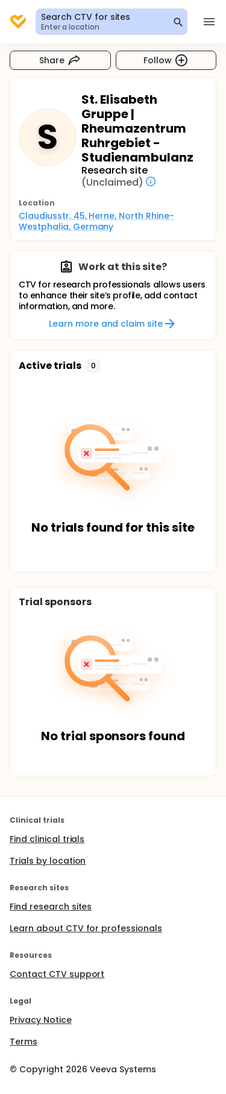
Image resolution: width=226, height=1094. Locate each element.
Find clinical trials (47, 839)
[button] (93, 366)
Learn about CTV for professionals (86, 928)
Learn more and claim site (113, 323)
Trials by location (48, 861)
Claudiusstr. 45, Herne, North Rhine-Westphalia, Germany (96, 221)
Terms (23, 1042)
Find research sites (51, 907)
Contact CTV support (57, 974)
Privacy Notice (41, 1020)
